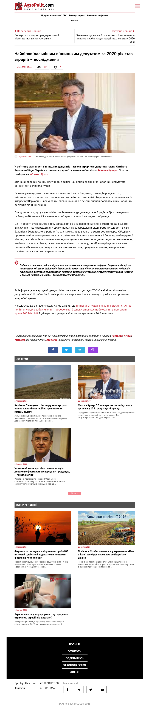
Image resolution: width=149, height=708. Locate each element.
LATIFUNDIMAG (44, 685)
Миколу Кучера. (108, 170)
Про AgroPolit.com (24, 680)
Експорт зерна (77, 15)
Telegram (20, 339)
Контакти (19, 685)
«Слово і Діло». (39, 174)
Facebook (117, 335)
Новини (74, 645)
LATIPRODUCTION (45, 680)
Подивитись (74, 658)
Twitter (127, 335)
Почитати (74, 651)
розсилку (52, 339)
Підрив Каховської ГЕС (54, 15)
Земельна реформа (97, 15)
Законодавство (74, 664)
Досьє (74, 671)
